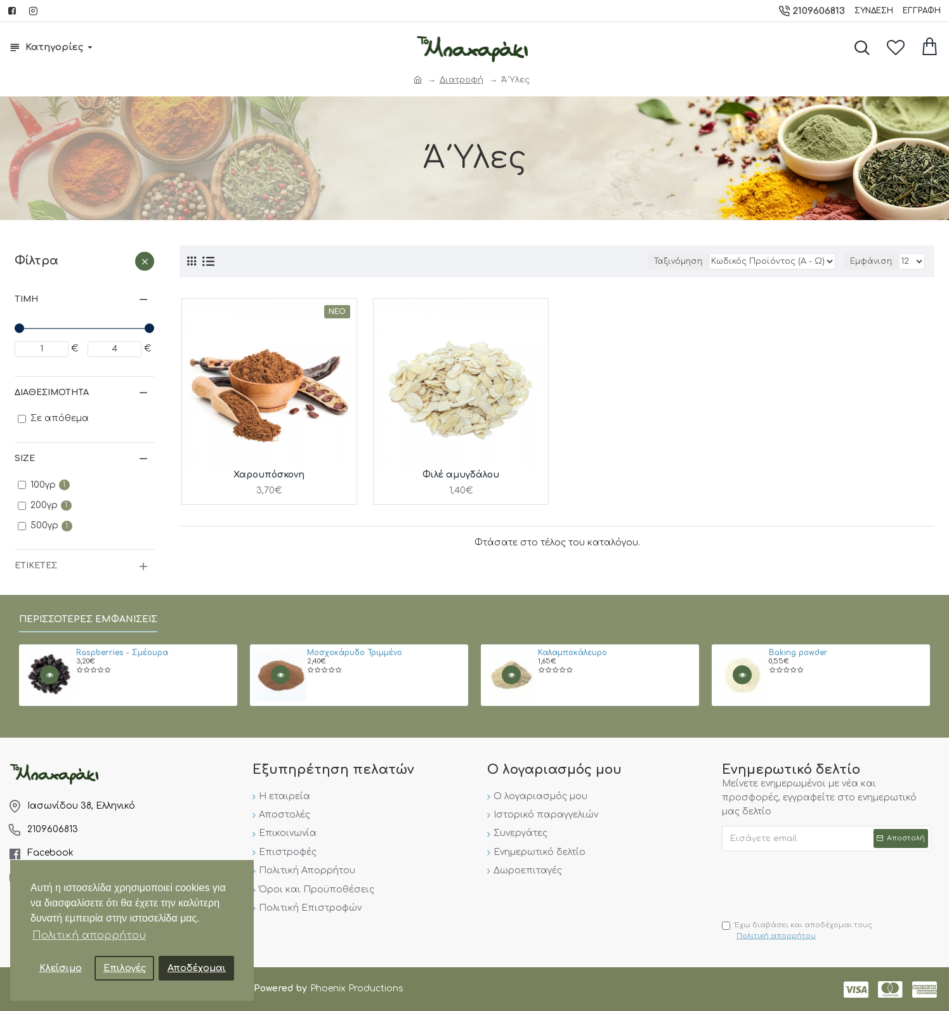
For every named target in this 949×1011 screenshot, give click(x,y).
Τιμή (26, 299)
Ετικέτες (36, 565)
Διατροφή (461, 79)
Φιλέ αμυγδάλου (460, 474)
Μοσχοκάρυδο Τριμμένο (354, 653)
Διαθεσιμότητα (52, 392)
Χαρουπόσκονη (268, 474)
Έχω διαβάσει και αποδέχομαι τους (797, 931)
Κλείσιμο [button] (60, 968)
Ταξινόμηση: (679, 261)
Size (25, 458)
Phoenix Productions (356, 988)
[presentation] (818, 882)
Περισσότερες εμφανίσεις (88, 619)
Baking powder (798, 653)
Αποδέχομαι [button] (196, 968)
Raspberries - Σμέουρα (122, 653)
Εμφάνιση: (871, 261)
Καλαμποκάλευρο (572, 653)
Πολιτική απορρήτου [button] (89, 935)
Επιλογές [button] (124, 968)
